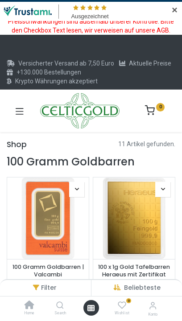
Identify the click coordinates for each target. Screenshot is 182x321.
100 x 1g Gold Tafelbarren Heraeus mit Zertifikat (134, 271)
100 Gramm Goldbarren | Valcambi (48, 271)
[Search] (60, 305)
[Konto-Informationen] (153, 305)
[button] (142, 288)
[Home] (29, 305)
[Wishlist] (122, 305)
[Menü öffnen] (91, 308)
